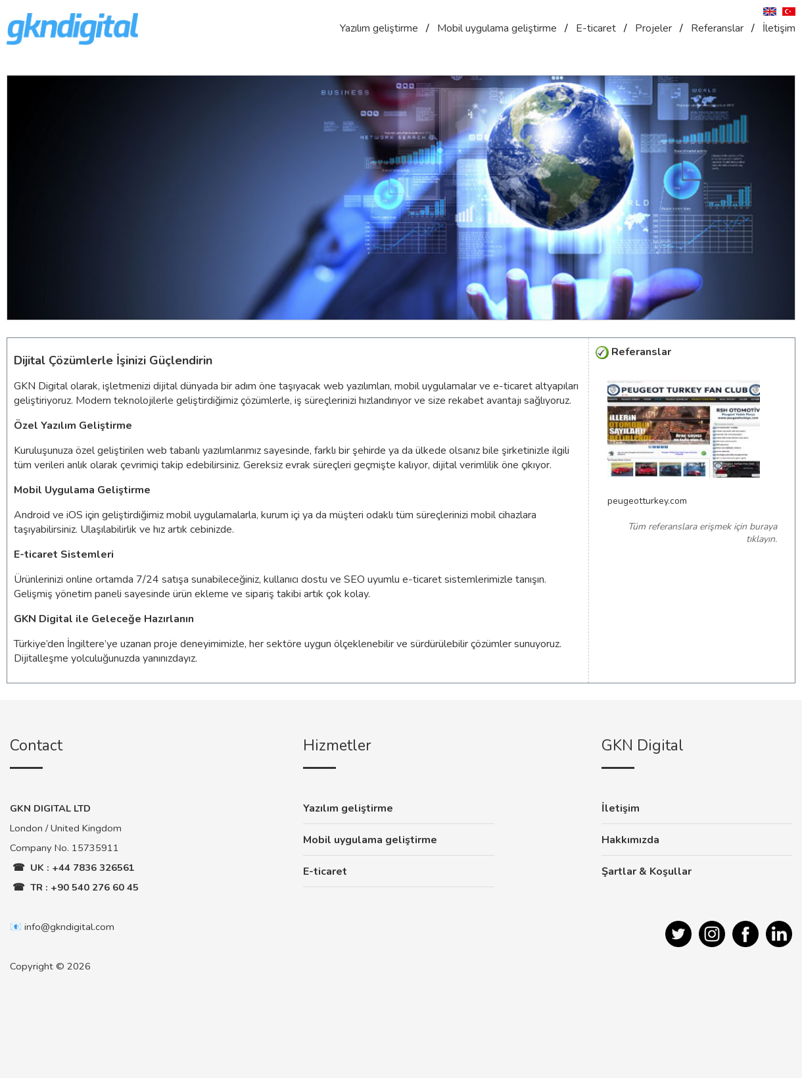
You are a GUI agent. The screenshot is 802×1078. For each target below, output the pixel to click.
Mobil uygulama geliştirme (497, 28)
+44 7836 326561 (93, 867)
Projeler (653, 28)
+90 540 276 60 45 (95, 887)
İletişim (779, 28)
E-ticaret (596, 28)
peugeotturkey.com (647, 501)
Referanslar (717, 28)
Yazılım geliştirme (379, 28)
